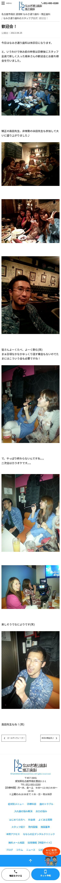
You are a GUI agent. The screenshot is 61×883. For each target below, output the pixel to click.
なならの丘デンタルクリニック (39, 834)
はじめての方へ (17, 819)
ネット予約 (45, 873)
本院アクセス (13, 834)
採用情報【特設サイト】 (40, 842)
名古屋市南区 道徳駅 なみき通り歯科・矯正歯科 (25, 14)
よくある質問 (45, 819)
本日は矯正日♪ (49, 738)
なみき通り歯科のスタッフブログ (20, 18)
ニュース (30, 849)
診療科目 (31, 804)
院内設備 (32, 827)
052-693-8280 (49, 3)
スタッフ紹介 (18, 827)
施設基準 (45, 827)
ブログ (9, 849)
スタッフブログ (30, 6)
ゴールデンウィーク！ (14, 738)
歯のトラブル (46, 804)
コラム (19, 849)
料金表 (31, 819)
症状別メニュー (16, 804)
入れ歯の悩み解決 (23, 811)
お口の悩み (41, 811)
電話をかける (15, 873)
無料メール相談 (16, 842)
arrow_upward (30, 860)
